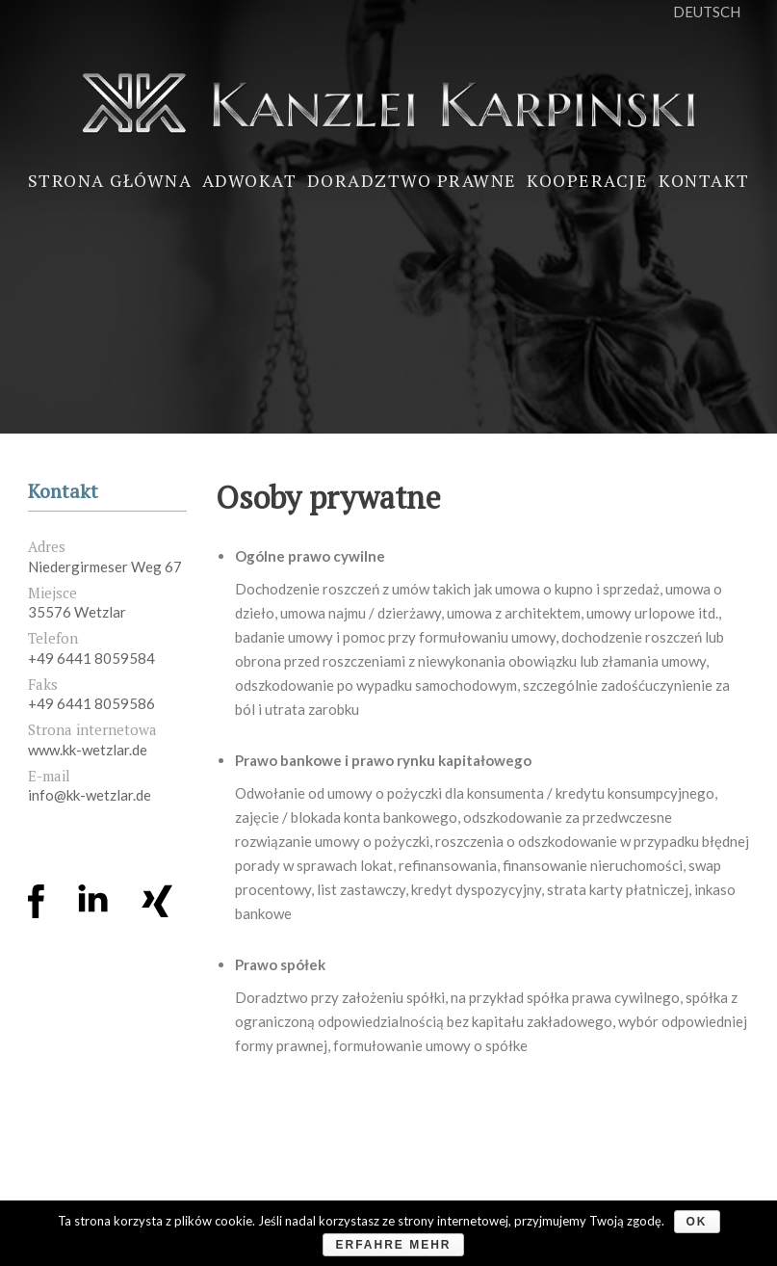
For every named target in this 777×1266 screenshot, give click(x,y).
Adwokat (250, 180)
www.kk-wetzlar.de (87, 749)
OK (697, 1221)
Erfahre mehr (393, 1245)
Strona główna (110, 180)
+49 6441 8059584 (91, 658)
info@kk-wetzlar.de (89, 795)
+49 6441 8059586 (91, 703)
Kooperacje (587, 180)
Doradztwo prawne (412, 180)
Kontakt (704, 180)
